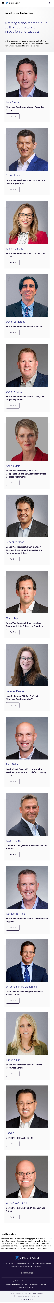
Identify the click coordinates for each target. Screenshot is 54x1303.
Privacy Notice (26, 1281)
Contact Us (21, 1266)
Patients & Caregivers (22, 1263)
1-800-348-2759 (28, 1299)
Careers (48, 1263)
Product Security (34, 1284)
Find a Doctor (9, 1263)
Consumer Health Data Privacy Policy (16, 1284)
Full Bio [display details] (13, 116)
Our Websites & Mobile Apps (33, 1266)
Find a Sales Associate (38, 1263)
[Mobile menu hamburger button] (3, 3)
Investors (14, 1266)
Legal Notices (16, 1281)
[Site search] (50, 3)
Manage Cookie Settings (26, 1287)
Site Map (43, 1284)
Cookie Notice (37, 1281)
